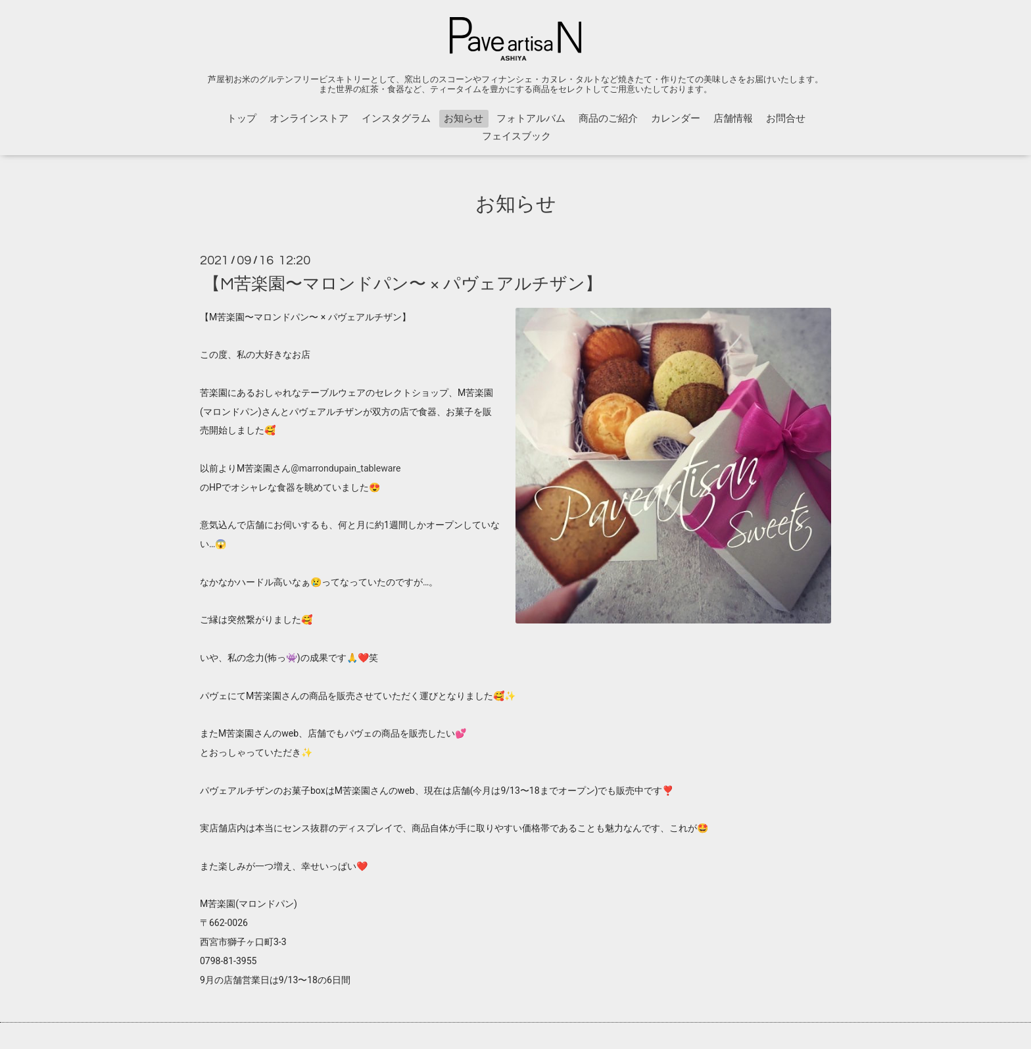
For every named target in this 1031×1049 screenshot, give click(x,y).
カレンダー (675, 119)
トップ (241, 119)
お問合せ (785, 119)
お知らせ (463, 119)
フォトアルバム (530, 119)
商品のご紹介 (608, 119)
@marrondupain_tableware (345, 468)
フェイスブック (516, 136)
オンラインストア (309, 119)
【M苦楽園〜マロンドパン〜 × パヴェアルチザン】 (402, 283)
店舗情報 (733, 119)
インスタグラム (396, 119)
